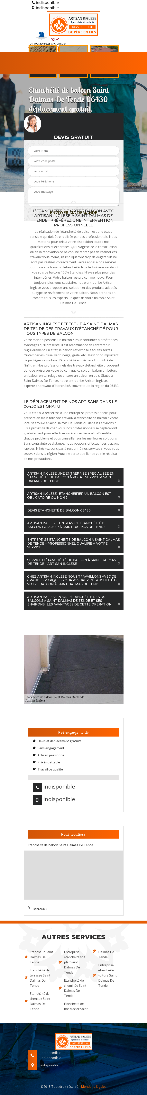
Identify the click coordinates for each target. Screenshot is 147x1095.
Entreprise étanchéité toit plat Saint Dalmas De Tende (72, 962)
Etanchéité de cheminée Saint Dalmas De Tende (72, 988)
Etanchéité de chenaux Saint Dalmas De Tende (37, 1001)
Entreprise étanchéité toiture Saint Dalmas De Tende (105, 975)
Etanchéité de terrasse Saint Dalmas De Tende (37, 978)
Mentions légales (93, 1086)
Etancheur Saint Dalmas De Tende (39, 957)
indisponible (45, 2)
